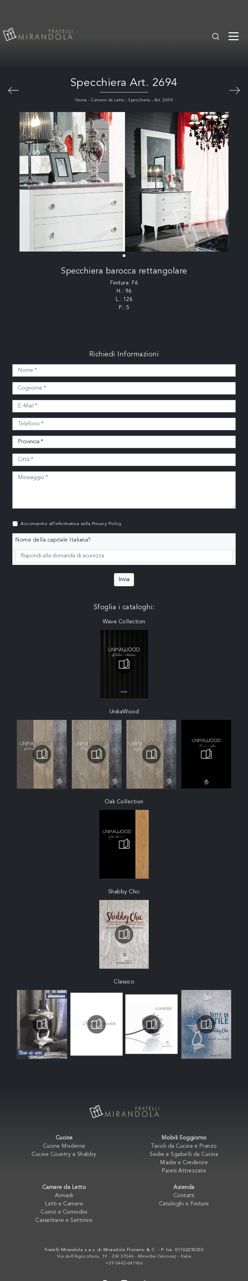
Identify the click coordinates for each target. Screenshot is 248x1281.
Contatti (184, 1196)
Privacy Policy (107, 524)
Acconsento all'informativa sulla (71, 524)
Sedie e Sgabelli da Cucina (184, 1154)
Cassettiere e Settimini (64, 1220)
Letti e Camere (64, 1204)
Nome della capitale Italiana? (53, 540)
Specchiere (139, 100)
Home (81, 100)
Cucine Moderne (64, 1146)
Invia (124, 579)
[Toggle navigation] (233, 36)
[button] (124, 255)
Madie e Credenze (184, 1163)
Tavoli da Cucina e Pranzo (184, 1146)
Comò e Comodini (64, 1212)
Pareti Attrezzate (184, 1171)
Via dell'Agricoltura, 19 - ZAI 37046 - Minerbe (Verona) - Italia (124, 1256)
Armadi (64, 1196)
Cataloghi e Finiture (184, 1204)
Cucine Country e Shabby (64, 1154)
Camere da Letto (107, 100)
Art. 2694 (163, 100)
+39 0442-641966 (124, 1263)
